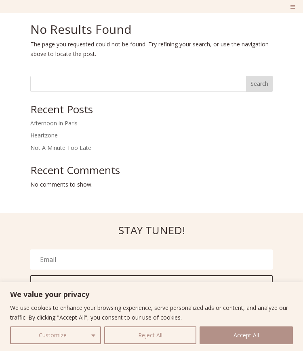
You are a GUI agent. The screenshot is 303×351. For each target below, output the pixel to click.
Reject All (150, 335)
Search (259, 83)
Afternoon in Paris (54, 123)
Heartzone (44, 135)
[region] (151, 316)
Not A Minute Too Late (60, 148)
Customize (53, 335)
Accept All (246, 335)
